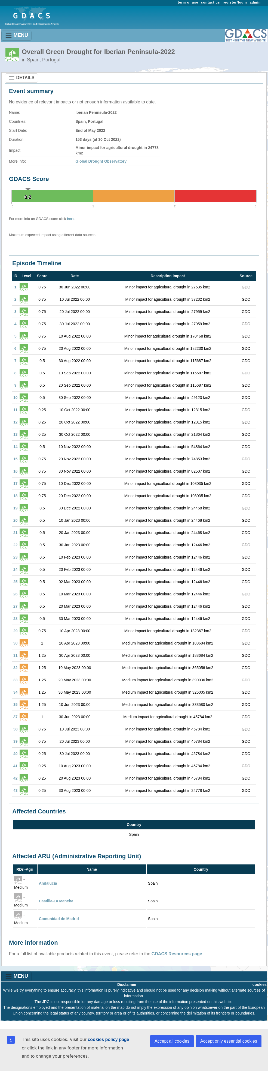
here (70, 219)
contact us (210, 2)
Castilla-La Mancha (56, 901)
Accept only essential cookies (228, 1041)
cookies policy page (108, 1039)
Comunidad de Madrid (59, 919)
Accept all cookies (172, 1041)
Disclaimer (127, 984)
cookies (259, 984)
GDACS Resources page (177, 953)
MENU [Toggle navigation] (16, 35)
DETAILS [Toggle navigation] (21, 78)
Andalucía (48, 883)
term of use (188, 2)
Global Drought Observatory (101, 161)
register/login (235, 2)
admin (255, 2)
